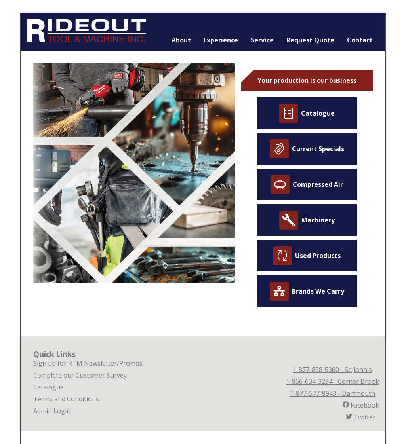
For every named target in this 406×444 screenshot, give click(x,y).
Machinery (307, 220)
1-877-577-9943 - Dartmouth (332, 393)
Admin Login (52, 410)
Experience (221, 40)
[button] (128, 275)
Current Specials (307, 148)
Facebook (361, 405)
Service (262, 40)
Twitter (361, 417)
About (181, 40)
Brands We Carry (307, 291)
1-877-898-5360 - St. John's (332, 369)
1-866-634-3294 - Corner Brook (332, 381)
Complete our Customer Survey (80, 375)
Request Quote (310, 40)
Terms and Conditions (66, 399)
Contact (360, 40)
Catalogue (307, 113)
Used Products (307, 255)
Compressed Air (307, 184)
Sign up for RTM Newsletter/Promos (88, 363)
